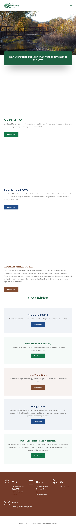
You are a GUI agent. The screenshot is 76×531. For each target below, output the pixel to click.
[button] (71, 5)
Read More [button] (11, 134)
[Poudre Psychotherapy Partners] (31, 5)
